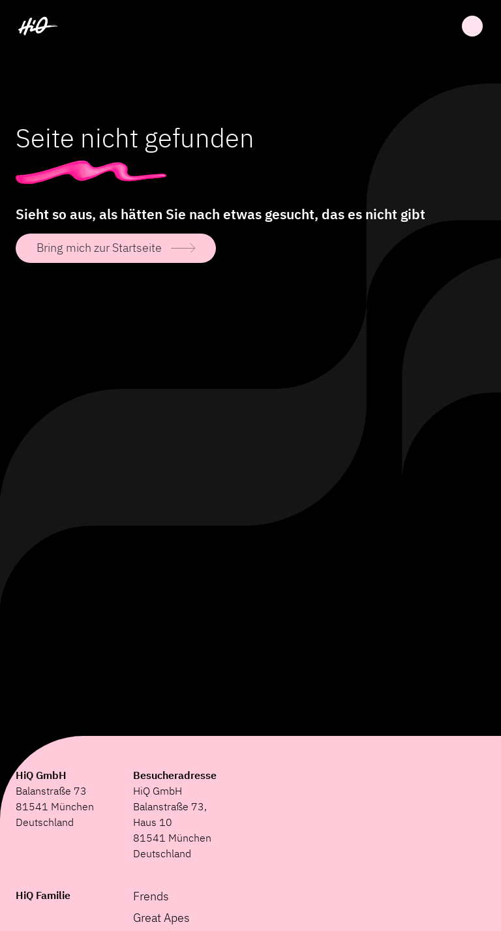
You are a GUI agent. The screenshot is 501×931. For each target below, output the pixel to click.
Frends (151, 896)
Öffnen (472, 26)
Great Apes (161, 917)
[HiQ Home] (37, 26)
